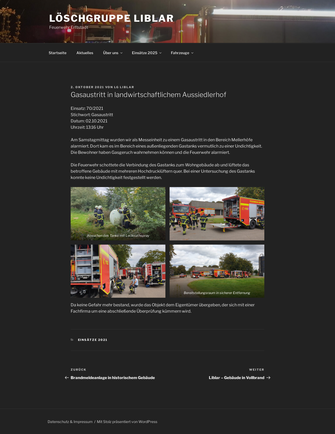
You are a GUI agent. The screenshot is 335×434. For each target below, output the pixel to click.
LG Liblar (124, 87)
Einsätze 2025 (147, 52)
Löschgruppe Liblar (111, 18)
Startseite (57, 52)
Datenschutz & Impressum (70, 421)
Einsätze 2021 (93, 340)
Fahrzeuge (182, 52)
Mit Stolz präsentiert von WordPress (127, 421)
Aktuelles (84, 52)
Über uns (113, 52)
